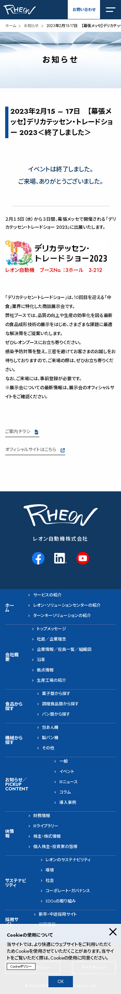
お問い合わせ (84, 10)
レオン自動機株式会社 (60, 539)
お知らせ (31, 26)
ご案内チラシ (17, 431)
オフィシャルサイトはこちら (30, 449)
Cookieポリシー (21, 966)
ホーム (10, 26)
